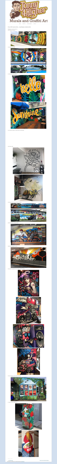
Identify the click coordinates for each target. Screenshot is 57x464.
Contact (34, 23)
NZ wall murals (10, 460)
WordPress (22, 461)
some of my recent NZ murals (44, 460)
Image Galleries (29, 23)
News (20, 23)
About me (24, 23)
